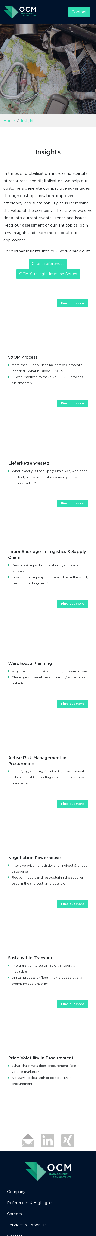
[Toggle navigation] (59, 12)
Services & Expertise (27, 1225)
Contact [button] (79, 12)
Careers (14, 1214)
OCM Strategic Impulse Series (48, 274)
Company (16, 1192)
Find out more (72, 303)
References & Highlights (30, 1203)
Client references (48, 263)
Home (9, 121)
